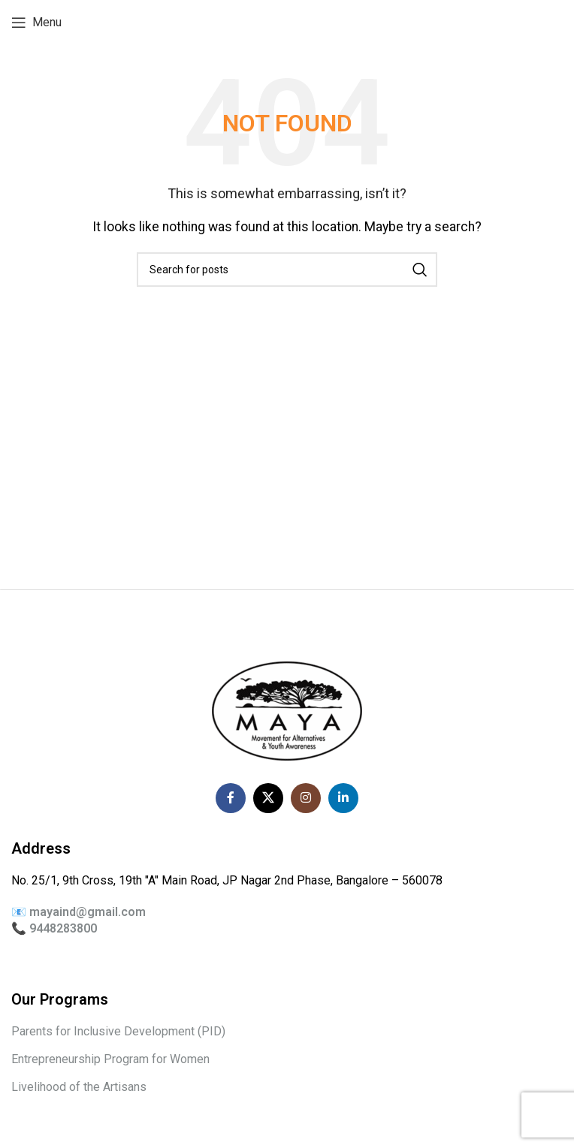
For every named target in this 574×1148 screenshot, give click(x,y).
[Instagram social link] (306, 798)
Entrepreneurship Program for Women (110, 1059)
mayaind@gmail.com (87, 912)
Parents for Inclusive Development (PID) (118, 1031)
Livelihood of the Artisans (79, 1087)
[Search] (287, 269)
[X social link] (268, 798)
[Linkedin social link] (343, 798)
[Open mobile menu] (36, 23)
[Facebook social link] (231, 798)
